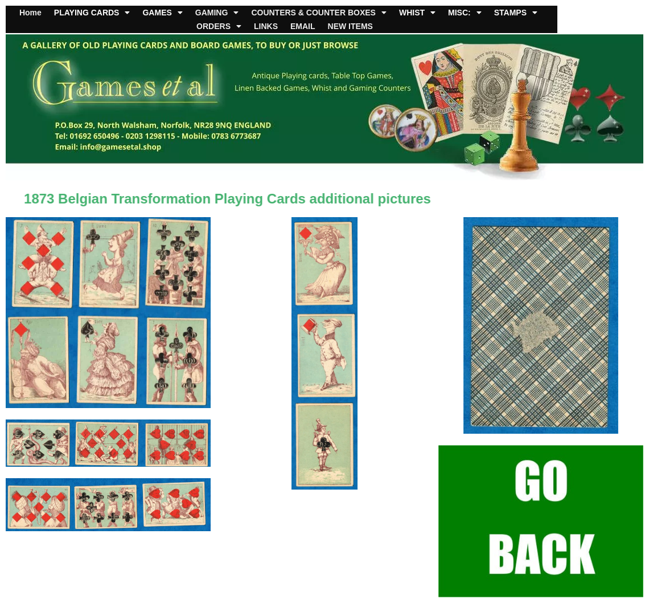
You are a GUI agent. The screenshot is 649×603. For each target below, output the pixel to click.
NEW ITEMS (350, 26)
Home (30, 12)
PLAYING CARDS (92, 12)
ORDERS (218, 26)
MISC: (465, 12)
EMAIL (302, 26)
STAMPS (515, 12)
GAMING (217, 12)
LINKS (266, 26)
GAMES (162, 12)
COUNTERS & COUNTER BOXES (319, 12)
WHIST (417, 12)
